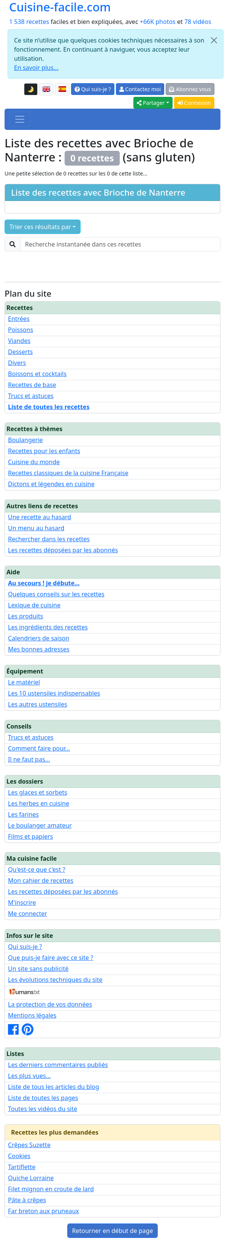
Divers (17, 363)
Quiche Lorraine (31, 1178)
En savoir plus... (36, 67)
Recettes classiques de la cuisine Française (68, 473)
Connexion (194, 102)
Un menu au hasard (36, 528)
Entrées (19, 319)
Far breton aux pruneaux (43, 1211)
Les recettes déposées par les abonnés (63, 550)
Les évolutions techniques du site (55, 979)
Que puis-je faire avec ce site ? (50, 957)
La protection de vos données (50, 1004)
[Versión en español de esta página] (62, 89)
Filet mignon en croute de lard (51, 1189)
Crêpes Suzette (29, 1145)
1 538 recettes (29, 21)
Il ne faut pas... (29, 759)
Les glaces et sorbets (37, 792)
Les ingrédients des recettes (48, 627)
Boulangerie (25, 440)
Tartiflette (21, 1167)
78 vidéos (197, 21)
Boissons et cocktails (37, 374)
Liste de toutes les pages (43, 1098)
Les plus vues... (29, 1076)
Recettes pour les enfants (44, 451)
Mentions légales (32, 1015)
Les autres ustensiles (37, 704)
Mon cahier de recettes (40, 880)
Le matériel (24, 682)
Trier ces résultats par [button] (40, 227)
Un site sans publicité (38, 968)
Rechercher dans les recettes (49, 539)
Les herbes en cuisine (38, 803)
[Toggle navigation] (19, 119)
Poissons (20, 330)
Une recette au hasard (39, 517)
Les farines (23, 814)
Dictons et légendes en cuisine (51, 484)
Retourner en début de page (112, 1231)
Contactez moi (140, 89)
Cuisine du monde (34, 462)
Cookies (19, 1156)
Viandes (19, 341)
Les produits (25, 616)
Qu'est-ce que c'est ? (36, 869)
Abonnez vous (190, 89)
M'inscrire (22, 902)
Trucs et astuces (31, 396)
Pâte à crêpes (27, 1200)
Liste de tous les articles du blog (53, 1087)
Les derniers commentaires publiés (58, 1065)
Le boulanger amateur (40, 825)
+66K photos (158, 21)
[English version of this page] (46, 89)
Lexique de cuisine (34, 605)
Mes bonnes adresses (39, 649)
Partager (151, 102)
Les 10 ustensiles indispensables (54, 693)
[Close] (214, 40)
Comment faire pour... (39, 748)
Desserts (20, 352)
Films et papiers (30, 836)
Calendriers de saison (38, 638)
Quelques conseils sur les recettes (56, 594)
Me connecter (27, 913)
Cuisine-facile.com (60, 7)
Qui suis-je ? (92, 89)
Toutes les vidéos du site (42, 1109)
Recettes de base (32, 385)
